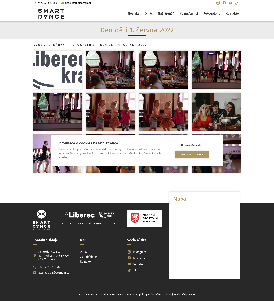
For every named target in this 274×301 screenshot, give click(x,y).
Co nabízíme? (189, 14)
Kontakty (232, 14)
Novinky (133, 14)
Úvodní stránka (49, 44)
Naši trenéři (166, 14)
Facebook (136, 258)
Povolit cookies (195, 154)
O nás (149, 14)
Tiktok (134, 270)
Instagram (136, 252)
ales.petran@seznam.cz (76, 3)
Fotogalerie (212, 14)
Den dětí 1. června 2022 (123, 44)
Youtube (135, 264)
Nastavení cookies (194, 145)
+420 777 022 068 (46, 3)
